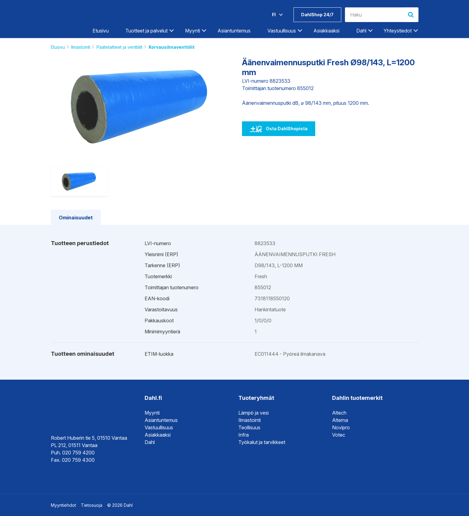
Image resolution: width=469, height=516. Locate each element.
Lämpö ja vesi (253, 413)
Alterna (340, 420)
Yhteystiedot (398, 31)
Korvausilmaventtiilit (172, 47)
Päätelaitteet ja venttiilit (119, 47)
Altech (339, 413)
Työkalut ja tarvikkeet (261, 442)
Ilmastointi (80, 47)
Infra (243, 435)
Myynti (192, 31)
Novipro (341, 427)
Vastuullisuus (281, 31)
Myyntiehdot (63, 505)
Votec (338, 435)
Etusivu (101, 31)
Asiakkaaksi (326, 31)
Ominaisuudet (76, 217)
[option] (139, 107)
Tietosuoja (91, 505)
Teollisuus (249, 427)
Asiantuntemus (234, 31)
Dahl (361, 31)
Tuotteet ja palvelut (146, 31)
